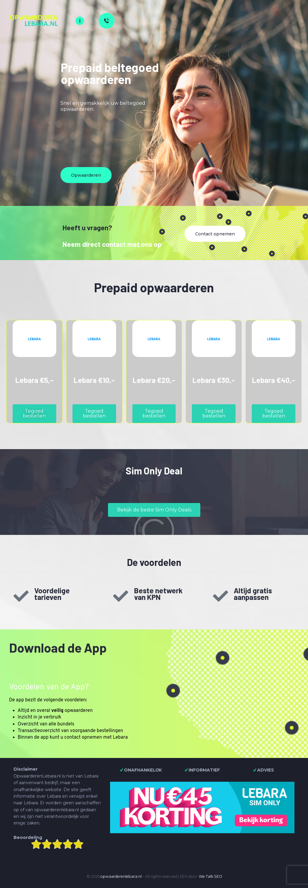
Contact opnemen (215, 234)
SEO (218, 876)
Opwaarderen (86, 175)
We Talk (206, 876)
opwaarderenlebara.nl (121, 876)
